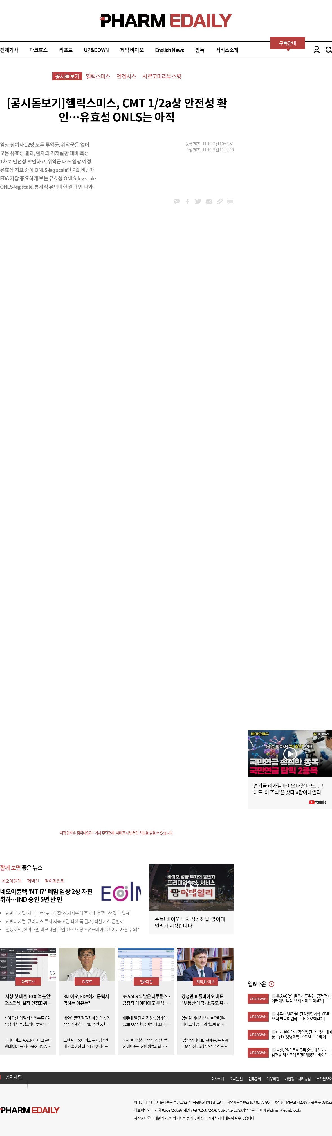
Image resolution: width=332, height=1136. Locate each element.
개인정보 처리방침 (298, 1078)
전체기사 (9, 50)
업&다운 (146, 981)
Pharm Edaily (30, 1110)
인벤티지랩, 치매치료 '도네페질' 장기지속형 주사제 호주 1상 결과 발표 (68, 913)
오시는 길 (236, 1078)
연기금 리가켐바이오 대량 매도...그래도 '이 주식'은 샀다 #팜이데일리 (288, 789)
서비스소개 (227, 50)
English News (169, 50)
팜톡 (199, 50)
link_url (219, 201)
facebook (187, 201)
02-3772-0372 (230, 1110)
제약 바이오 (132, 50)
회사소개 (217, 1078)
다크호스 (39, 50)
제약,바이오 (205, 981)
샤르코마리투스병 (161, 76)
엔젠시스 (126, 76)
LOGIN (315, 49)
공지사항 (14, 1076)
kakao (177, 201)
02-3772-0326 (172, 1110)
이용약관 (272, 1078)
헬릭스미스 (98, 76)
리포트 (66, 50)
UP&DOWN (96, 50)
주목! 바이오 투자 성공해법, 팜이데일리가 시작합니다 (190, 922)
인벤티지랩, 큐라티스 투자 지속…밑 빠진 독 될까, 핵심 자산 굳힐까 (65, 921)
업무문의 (254, 1078)
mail (209, 201)
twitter (198, 201)
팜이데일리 (55, 880)
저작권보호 (324, 1078)
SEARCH (329, 49)
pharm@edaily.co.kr (285, 1110)
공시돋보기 (67, 76)
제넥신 (33, 880)
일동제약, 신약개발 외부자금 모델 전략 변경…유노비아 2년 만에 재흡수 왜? (72, 929)
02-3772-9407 (209, 1110)
